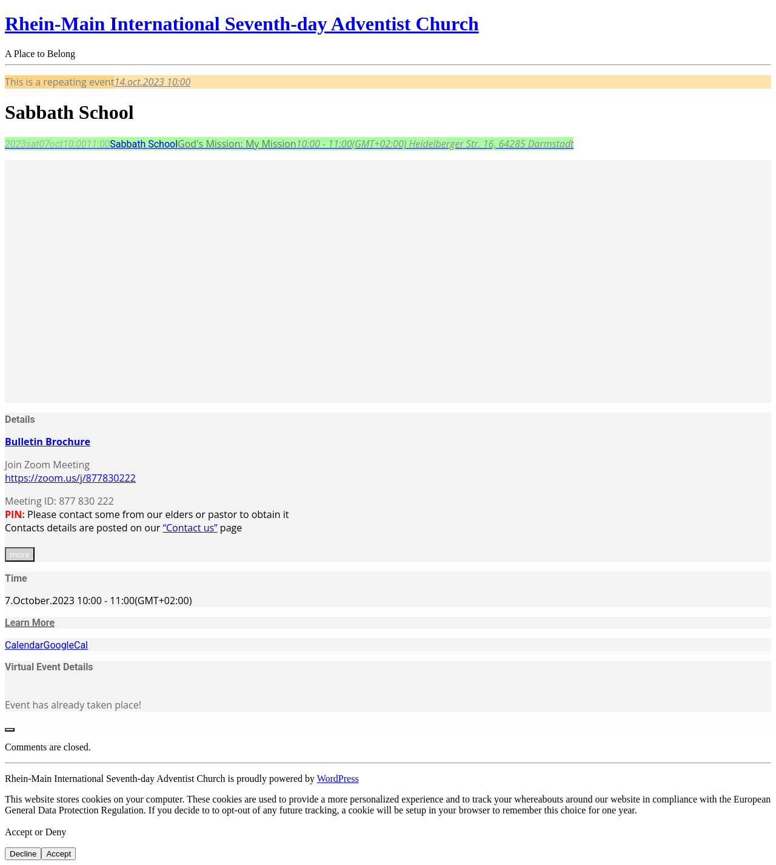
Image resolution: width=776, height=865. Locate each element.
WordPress (338, 778)
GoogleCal (65, 645)
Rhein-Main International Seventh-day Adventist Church (242, 24)
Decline (23, 853)
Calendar (24, 645)
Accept (58, 853)
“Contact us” (189, 527)
